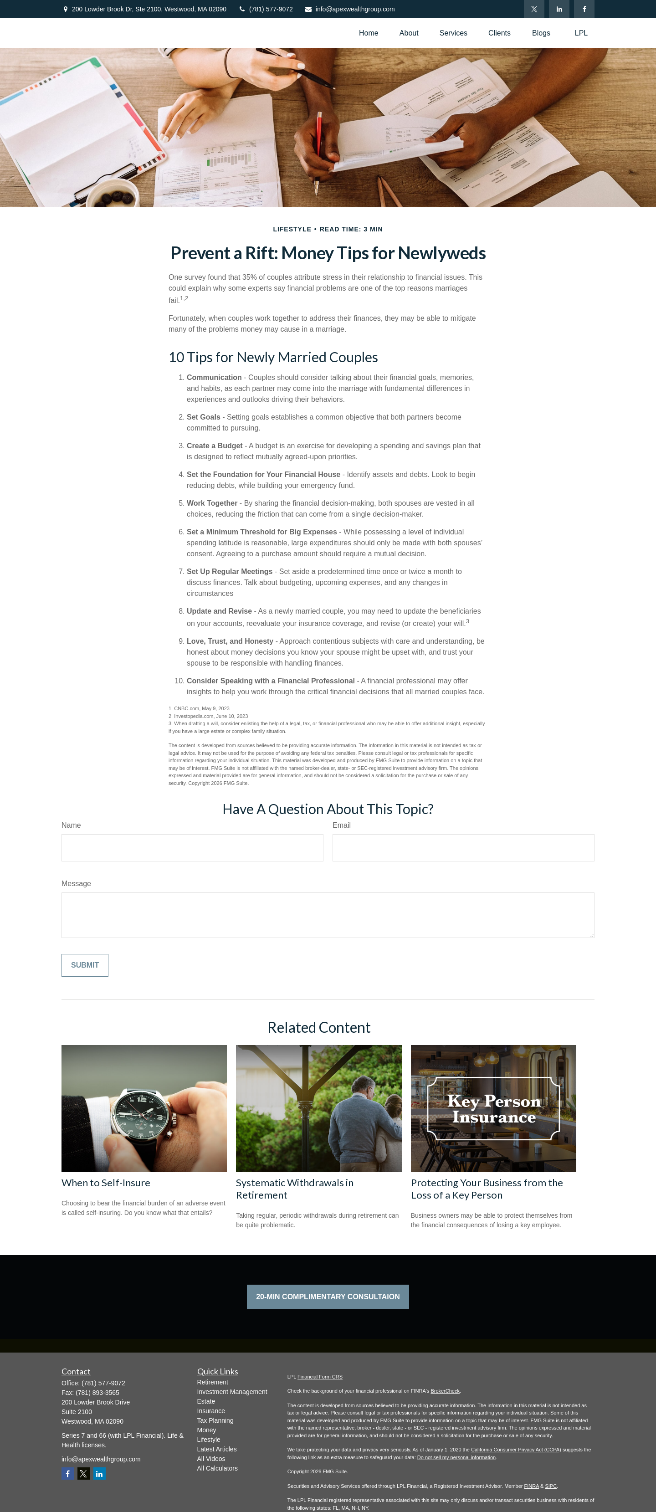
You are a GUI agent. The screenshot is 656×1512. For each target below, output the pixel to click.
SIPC (551, 1486)
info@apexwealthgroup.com (349, 9)
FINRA (531, 1486)
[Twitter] (534, 9)
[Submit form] (85, 965)
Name (71, 825)
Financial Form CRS (320, 1376)
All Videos (211, 1458)
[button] (368, 33)
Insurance (211, 1411)
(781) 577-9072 (265, 9)
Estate (206, 1401)
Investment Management (232, 1391)
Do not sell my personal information (456, 1457)
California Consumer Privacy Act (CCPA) (516, 1449)
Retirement (212, 1382)
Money (206, 1430)
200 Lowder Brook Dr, (149, 9)
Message (76, 883)
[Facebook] (584, 9)
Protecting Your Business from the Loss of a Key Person (487, 1188)
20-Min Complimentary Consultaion (328, 1297)
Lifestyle (208, 1439)
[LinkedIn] (559, 9)
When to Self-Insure (106, 1182)
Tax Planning (215, 1420)
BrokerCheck (445, 1391)
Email (342, 825)
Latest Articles (217, 1449)
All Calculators (217, 1468)
